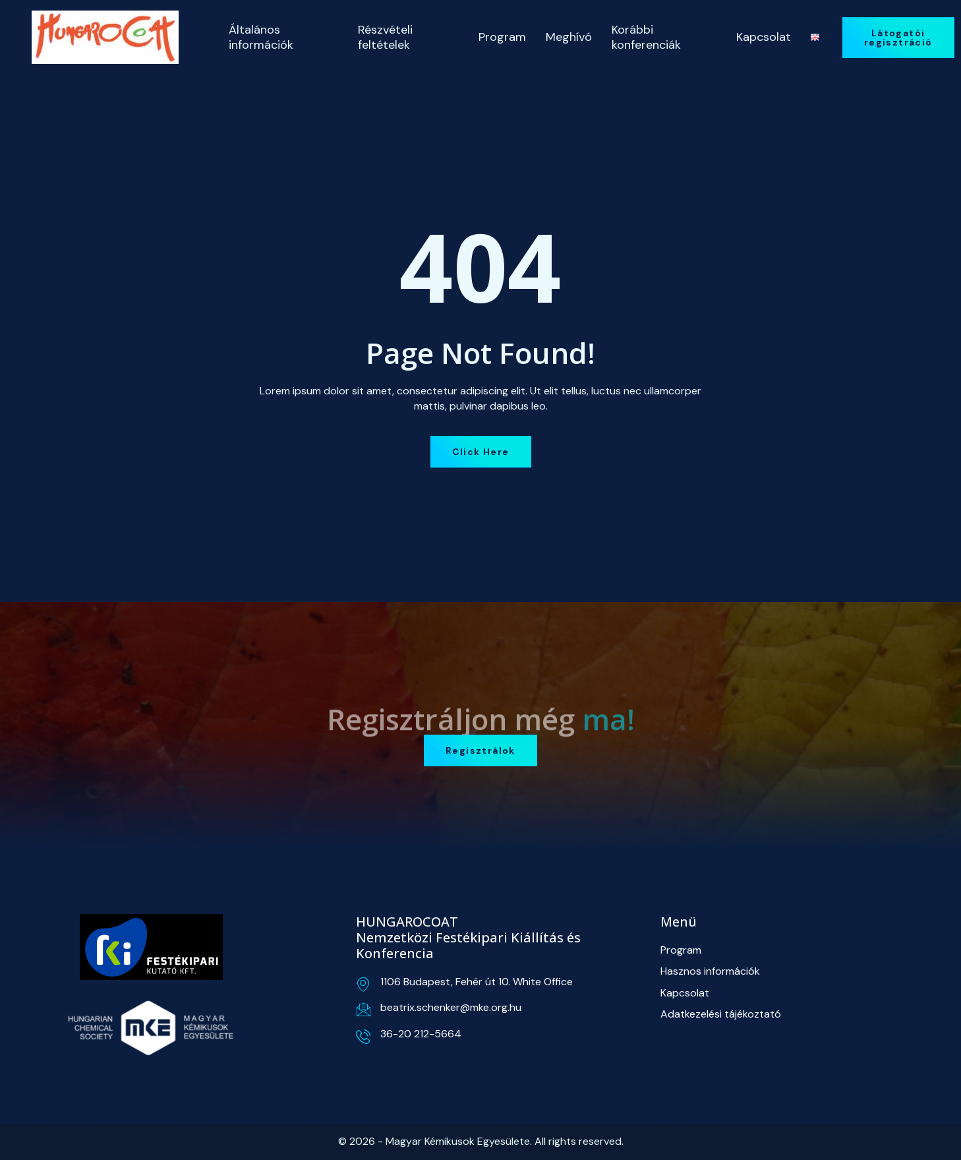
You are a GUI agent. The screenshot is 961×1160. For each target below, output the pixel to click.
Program (502, 37)
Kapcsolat (763, 37)
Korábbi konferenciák (646, 37)
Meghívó (569, 37)
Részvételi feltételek (385, 37)
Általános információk (261, 37)
